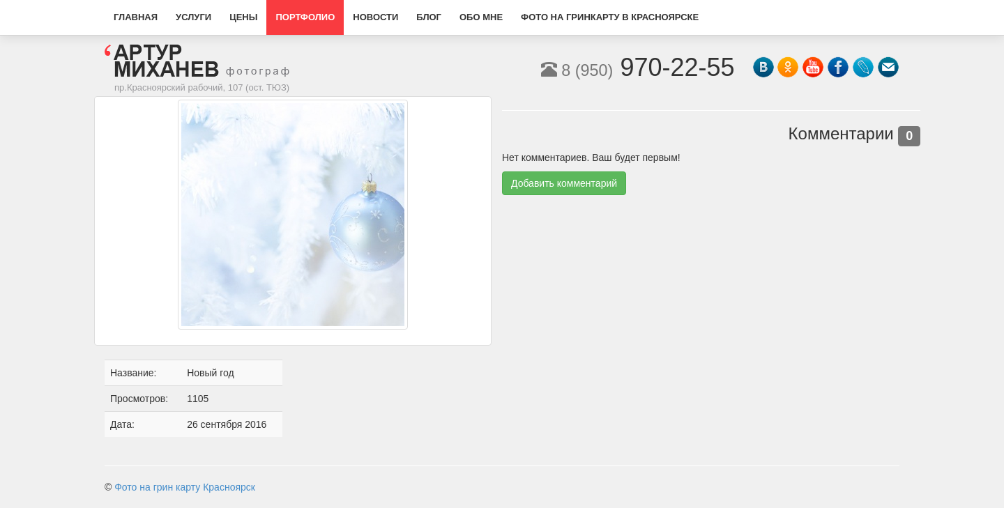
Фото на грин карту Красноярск (184, 487)
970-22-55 (638, 67)
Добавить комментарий (564, 183)
